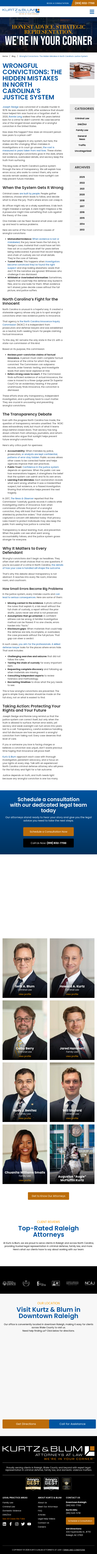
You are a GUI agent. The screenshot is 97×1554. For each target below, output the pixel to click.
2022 (82, 182)
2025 (82, 177)
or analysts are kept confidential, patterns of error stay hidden (33, 456)
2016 (82, 212)
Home (5, 56)
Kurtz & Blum (9, 756)
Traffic (82, 145)
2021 (82, 188)
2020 (82, 194)
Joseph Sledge (11, 106)
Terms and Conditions (74, 1549)
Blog (13, 56)
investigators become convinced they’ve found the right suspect (34, 264)
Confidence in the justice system (41, 467)
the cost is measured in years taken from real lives (28, 149)
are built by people (29, 193)
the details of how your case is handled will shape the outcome (33, 566)
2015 (82, 218)
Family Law (82, 130)
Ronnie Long (15, 116)
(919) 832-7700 (84, 3)
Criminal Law (82, 118)
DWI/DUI (82, 124)
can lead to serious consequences (31, 596)
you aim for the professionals (35, 644)
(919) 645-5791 (73, 1513)
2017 (82, 206)
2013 (82, 229)
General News (82, 138)
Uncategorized (83, 150)
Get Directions (73, 1528)
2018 (82, 200)
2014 (82, 223)
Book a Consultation (58, 3)
